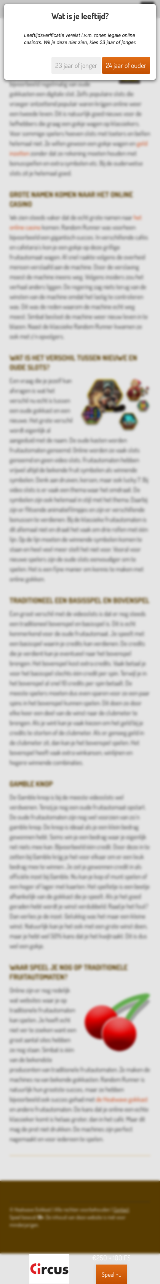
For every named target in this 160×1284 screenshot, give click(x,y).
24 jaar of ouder (126, 65)
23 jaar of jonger (76, 65)
